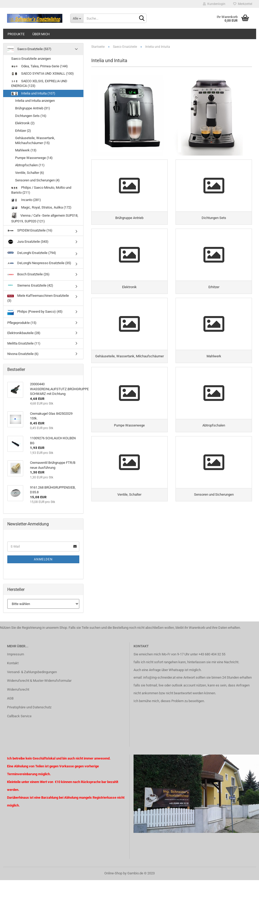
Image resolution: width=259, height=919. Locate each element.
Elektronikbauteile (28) (23, 333)
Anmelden (43, 559)
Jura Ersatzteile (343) (28, 242)
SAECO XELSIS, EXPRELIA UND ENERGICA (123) (39, 83)
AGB (10, 698)
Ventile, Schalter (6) (29, 173)
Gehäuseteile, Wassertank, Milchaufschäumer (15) (35, 140)
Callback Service (19, 716)
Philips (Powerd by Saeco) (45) (35, 312)
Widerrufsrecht (18, 689)
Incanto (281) (26, 200)
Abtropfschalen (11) (30, 165)
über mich (41, 34)
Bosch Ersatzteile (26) (28, 274)
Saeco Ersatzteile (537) (29, 49)
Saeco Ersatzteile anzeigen (31, 59)
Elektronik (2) (25, 123)
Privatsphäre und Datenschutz (29, 707)
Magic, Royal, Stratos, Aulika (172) (41, 207)
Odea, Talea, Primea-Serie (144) (39, 66)
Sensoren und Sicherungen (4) (37, 180)
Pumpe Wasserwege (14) (34, 158)
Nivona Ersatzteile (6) (23, 354)
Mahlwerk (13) (26, 150)
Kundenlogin (214, 4)
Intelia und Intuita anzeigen (35, 101)
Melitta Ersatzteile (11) (23, 343)
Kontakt (13, 663)
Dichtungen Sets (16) (30, 116)
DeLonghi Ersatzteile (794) (31, 253)
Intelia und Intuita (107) (33, 93)
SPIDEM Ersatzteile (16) (29, 230)
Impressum (15, 654)
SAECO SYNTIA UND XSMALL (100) (42, 73)
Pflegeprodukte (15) (22, 323)
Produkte (16, 34)
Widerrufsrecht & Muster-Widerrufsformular (39, 681)
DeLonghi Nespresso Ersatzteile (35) (39, 263)
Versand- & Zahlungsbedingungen (32, 672)
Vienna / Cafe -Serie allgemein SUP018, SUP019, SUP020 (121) (44, 217)
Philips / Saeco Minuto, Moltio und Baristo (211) (41, 190)
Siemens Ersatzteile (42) (30, 285)
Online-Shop (113, 873)
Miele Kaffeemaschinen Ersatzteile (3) (38, 298)
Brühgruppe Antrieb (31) (32, 108)
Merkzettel (242, 4)
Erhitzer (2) (23, 131)
